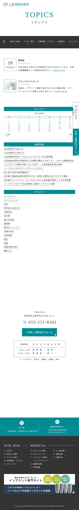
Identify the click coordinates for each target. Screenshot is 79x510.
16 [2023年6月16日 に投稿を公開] (50, 125)
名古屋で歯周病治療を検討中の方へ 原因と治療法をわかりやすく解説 (36, 176)
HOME (9, 450)
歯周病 (21, 60)
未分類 (7, 215)
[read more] (59, 70)
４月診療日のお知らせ (14, 152)
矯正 (6, 239)
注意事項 (8, 235)
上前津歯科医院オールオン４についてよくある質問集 (28, 156)
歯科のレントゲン (12, 227)
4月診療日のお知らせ (13, 148)
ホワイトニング (11, 200)
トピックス (11, 464)
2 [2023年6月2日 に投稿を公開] (49, 120)
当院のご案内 (11, 454)
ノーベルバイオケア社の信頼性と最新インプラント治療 (29, 183)
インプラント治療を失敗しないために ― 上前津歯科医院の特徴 (33, 164)
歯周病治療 (37, 464)
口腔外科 (8, 211)
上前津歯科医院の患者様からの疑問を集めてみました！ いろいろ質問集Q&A (39, 160)
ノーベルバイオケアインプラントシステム (24, 168)
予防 (6, 204)
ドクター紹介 (11, 457)
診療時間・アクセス (14, 460)
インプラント (10, 196)
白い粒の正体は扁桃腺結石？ (17, 172)
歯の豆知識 (9, 219)
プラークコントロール (28, 81)
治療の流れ (9, 231)
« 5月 (7, 134)
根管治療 (59, 454)
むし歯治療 (60, 450)
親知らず (8, 250)
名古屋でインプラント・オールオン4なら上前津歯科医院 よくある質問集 (37, 180)
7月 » (71, 134)
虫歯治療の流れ (11, 246)
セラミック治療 (39, 450)
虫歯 (6, 243)
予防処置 (36, 467)
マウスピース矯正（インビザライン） (41, 459)
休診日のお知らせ (12, 208)
